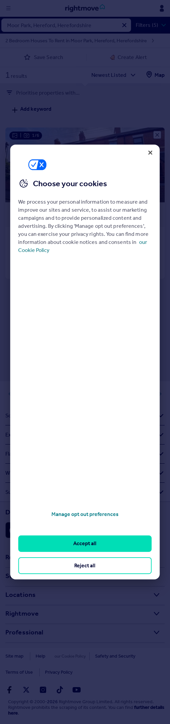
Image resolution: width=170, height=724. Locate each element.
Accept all (84, 543)
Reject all (84, 565)
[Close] (150, 152)
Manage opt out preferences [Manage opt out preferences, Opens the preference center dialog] (85, 514)
